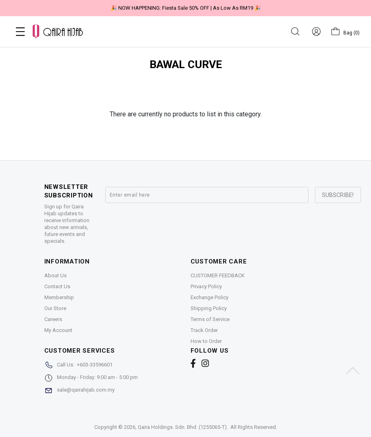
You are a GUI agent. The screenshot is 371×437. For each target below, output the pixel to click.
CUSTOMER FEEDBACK (218, 275)
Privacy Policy (206, 286)
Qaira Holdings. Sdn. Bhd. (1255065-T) (182, 427)
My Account (58, 330)
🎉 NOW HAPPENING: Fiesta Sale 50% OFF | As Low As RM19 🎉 (186, 8)
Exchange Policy (209, 297)
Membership (59, 297)
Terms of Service (210, 319)
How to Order (206, 341)
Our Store (55, 308)
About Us (55, 275)
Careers (53, 319)
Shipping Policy (209, 308)
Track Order (204, 330)
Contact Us (57, 286)
